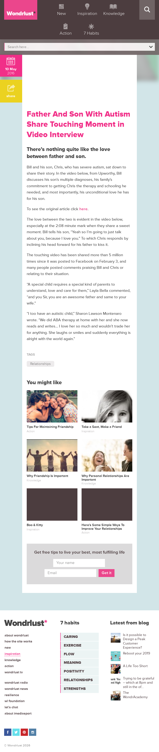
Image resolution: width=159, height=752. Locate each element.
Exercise (72, 645)
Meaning (72, 662)
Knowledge (13, 660)
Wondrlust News (16, 689)
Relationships (40, 364)
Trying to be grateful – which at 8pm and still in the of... (138, 682)
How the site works (18, 641)
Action (9, 666)
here (83, 209)
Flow (69, 654)
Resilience (12, 695)
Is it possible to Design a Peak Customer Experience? (134, 641)
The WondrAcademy (135, 695)
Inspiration (12, 654)
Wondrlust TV (14, 672)
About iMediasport (18, 713)
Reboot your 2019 (136, 653)
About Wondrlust (17, 635)
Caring (71, 636)
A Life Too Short (135, 666)
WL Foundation (15, 701)
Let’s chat (11, 707)
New (8, 648)
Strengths (75, 688)
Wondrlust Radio (16, 683)
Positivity (74, 671)
